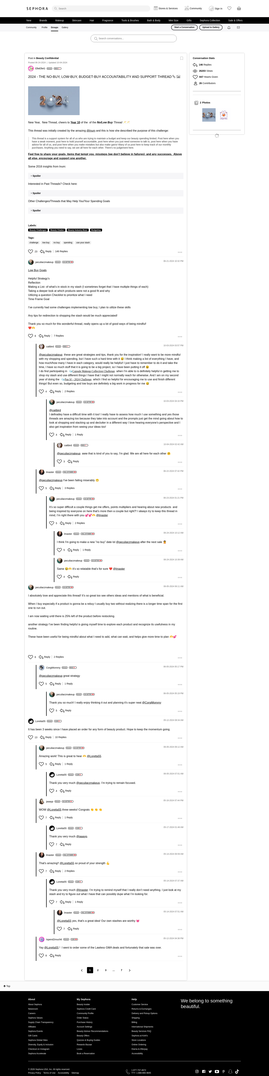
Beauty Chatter (57, 230)
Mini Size (173, 20)
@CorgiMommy (151, 702)
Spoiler (37, 175)
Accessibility (137, 1053)
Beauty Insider (83, 1004)
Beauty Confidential (47, 58)
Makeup (59, 20)
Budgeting (96, 230)
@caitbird (55, 410)
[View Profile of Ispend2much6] (57, 939)
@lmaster (102, 515)
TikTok (237, 1071)
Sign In (219, 8)
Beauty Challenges (38, 230)
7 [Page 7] (121, 970)
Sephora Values (35, 1018)
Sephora (37, 8)
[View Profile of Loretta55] (44, 721)
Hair (92, 20)
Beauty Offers (83, 1035)
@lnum (91, 130)
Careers (32, 1013)
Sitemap (75, 1073)
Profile (45, 27)
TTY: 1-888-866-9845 (141, 1073)
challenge (34, 242)
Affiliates (32, 1027)
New (28, 20)
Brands (43, 20)
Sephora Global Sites (38, 1040)
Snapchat (230, 1071)
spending (68, 242)
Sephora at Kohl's (140, 1035)
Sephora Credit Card (86, 1009)
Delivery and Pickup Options (144, 1013)
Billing (134, 1022)
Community (31, 27)
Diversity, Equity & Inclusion (40, 1044)
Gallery (65, 27)
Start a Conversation (184, 27)
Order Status (83, 1018)
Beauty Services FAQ (141, 1031)
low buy (45, 242)
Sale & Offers (235, 20)
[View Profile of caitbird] (53, 346)
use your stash (83, 242)
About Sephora (35, 1004)
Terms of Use (49, 1073)
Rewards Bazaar (84, 1044)
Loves (79, 1049)
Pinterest (223, 1071)
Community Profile (85, 1013)
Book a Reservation (86, 1053)
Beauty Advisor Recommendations (92, 1031)
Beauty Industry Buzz (77, 230)
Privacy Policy (34, 1073)
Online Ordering (139, 1044)
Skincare (76, 20)
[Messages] (238, 27)
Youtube (217, 1071)
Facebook (204, 1071)
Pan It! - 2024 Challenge (78, 379)
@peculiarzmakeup (50, 354)
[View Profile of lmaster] (53, 472)
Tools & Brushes (130, 20)
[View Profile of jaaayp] (53, 801)
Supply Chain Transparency (40, 1022)
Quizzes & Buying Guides (88, 1040)
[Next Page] (129, 970)
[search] (101, 8)
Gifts (189, 20)
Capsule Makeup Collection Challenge (93, 371)
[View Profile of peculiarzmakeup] (48, 262)
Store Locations (139, 1040)
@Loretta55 (94, 756)
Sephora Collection (210, 20)
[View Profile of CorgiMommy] (57, 667)
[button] (54, 100)
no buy (57, 242)
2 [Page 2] (98, 970)
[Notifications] (229, 27)
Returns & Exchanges (141, 1009)
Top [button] (8, 986)
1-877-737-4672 (138, 1070)
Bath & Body (153, 20)
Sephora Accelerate (37, 1053)
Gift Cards (32, 1035)
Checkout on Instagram (38, 1049)
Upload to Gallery (210, 27)
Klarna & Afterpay (140, 1049)
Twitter (210, 1071)
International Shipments (142, 1027)
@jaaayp (81, 836)
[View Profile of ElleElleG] (43, 68)
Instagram (197, 1071)
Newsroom (33, 1009)
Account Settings (84, 1027)
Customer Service (140, 1004)
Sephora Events (35, 1031)
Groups (54, 27)
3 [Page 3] (106, 970)
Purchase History (84, 1022)
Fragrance (107, 20)
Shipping (136, 1018)
